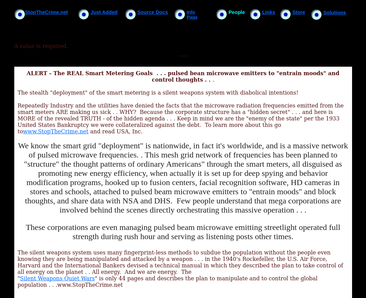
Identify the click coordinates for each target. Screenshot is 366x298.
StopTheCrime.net (46, 12)
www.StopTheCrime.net (56, 131)
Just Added (104, 12)
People (237, 12)
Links (268, 12)
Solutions (335, 12)
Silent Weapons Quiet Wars (57, 278)
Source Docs (153, 12)
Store (299, 12)
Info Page (192, 15)
